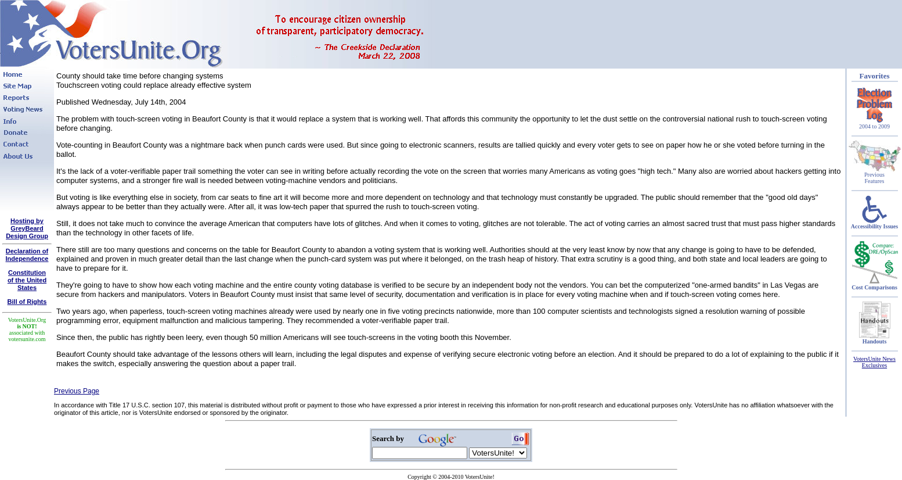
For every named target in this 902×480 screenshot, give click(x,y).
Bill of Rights (27, 301)
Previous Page (76, 391)
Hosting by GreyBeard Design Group (27, 228)
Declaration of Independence (27, 255)
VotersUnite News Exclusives (874, 362)
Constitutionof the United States (27, 280)
